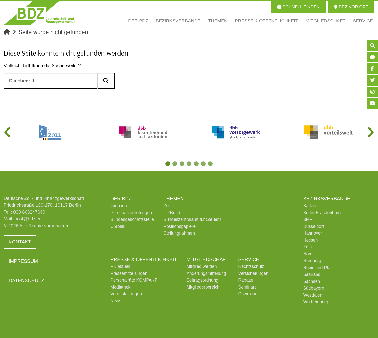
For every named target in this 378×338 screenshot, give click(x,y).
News (115, 300)
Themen (173, 198)
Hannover (312, 233)
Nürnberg (312, 260)
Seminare (247, 287)
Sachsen (311, 281)
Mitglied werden (202, 266)
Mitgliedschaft (208, 259)
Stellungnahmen (179, 233)
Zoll (166, 205)
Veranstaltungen (126, 294)
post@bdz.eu (27, 219)
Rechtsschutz (251, 266)
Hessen (310, 240)
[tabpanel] (50, 132)
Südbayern (313, 288)
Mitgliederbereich (203, 287)
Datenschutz (26, 280)
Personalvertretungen (131, 212)
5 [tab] (196, 163)
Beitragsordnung (202, 280)
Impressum (23, 261)
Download (247, 294)
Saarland (311, 274)
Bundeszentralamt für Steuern (192, 219)
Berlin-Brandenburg (322, 212)
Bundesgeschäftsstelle (132, 219)
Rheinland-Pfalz (318, 267)
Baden (309, 205)
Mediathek (120, 287)
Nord (307, 253)
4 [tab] (189, 163)
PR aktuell (120, 266)
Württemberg (315, 302)
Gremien (118, 205)
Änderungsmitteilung (206, 273)
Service (248, 259)
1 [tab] (167, 163)
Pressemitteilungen (128, 273)
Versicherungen (253, 273)
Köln (307, 247)
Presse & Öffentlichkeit (143, 259)
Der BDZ (121, 198)
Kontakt (20, 242)
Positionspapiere (179, 226)
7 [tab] (210, 163)
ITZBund (171, 212)
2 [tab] (174, 163)
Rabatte (245, 280)
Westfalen (312, 295)
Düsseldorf (313, 226)
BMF (307, 219)
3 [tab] (181, 163)
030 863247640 (29, 212)
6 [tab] (203, 163)
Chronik (117, 226)
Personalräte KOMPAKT (133, 280)
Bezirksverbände (326, 198)
